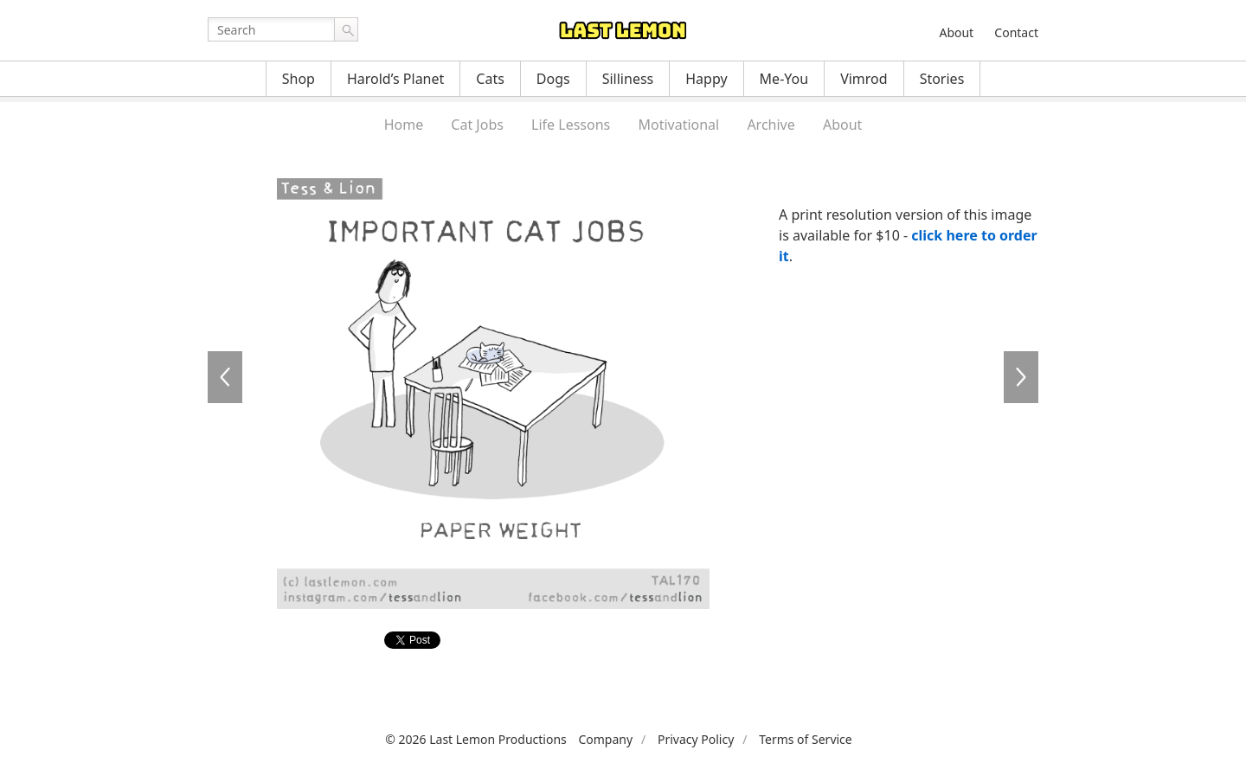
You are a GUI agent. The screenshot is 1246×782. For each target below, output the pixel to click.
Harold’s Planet (395, 78)
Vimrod (864, 78)
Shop (298, 78)
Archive (770, 124)
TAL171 (1021, 377)
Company (605, 739)
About (956, 32)
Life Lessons (570, 124)
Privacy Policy (696, 739)
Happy (706, 78)
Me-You (784, 78)
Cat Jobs (477, 124)
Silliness (628, 78)
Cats (490, 78)
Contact (1016, 32)
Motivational (678, 124)
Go (346, 29)
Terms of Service (805, 739)
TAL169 (225, 377)
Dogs (553, 78)
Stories (942, 78)
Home (404, 124)
